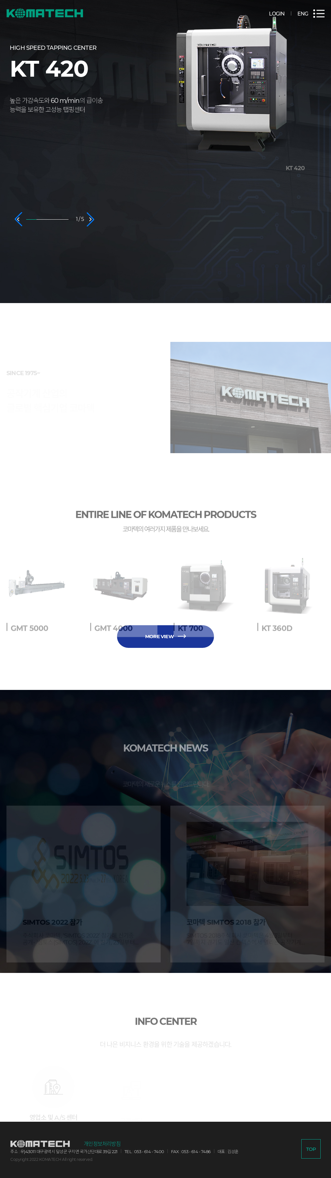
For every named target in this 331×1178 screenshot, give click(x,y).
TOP (311, 1149)
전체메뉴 (319, 13)
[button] (18, 219)
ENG (302, 14)
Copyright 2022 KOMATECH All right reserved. (51, 1159)
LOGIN (276, 14)
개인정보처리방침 (102, 1144)
